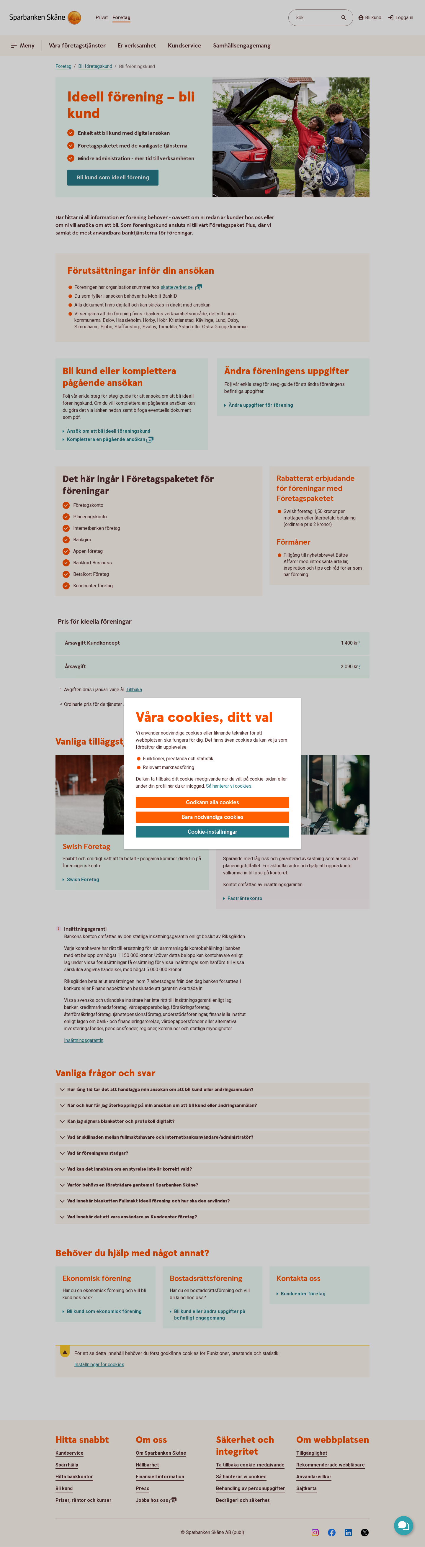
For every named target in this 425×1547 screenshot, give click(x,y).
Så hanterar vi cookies (228, 786)
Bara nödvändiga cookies (212, 817)
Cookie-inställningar (213, 832)
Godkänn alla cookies (212, 802)
